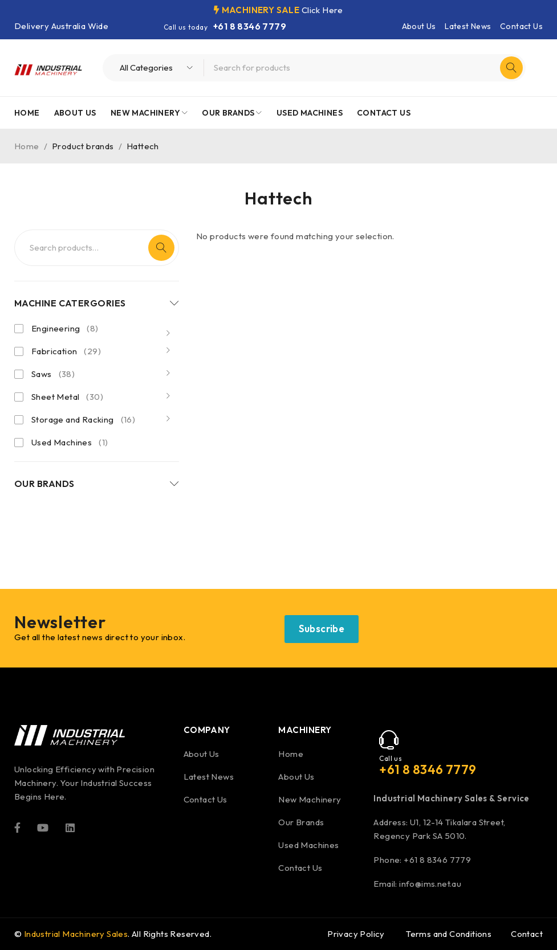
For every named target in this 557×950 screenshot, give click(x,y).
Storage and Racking (83, 419)
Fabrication (66, 351)
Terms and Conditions (448, 933)
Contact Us (521, 26)
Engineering (65, 328)
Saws (53, 374)
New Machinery (309, 799)
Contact (527, 933)
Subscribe (322, 628)
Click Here (322, 10)
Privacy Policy (356, 933)
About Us (419, 26)
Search (161, 248)
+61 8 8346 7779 (249, 26)
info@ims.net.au (430, 883)
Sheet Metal (67, 397)
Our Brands (301, 822)
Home (26, 146)
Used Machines (69, 442)
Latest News (468, 26)
